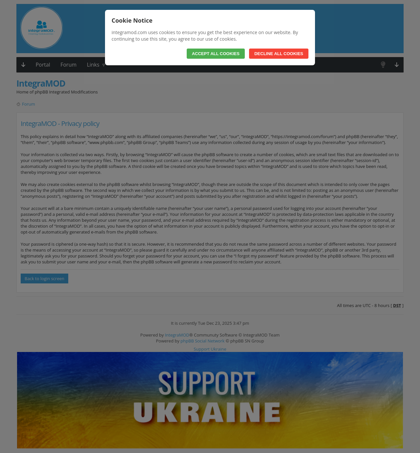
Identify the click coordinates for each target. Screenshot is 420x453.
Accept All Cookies (216, 53)
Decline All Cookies (278, 53)
